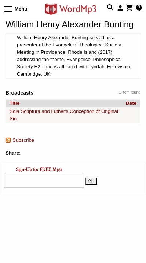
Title (14, 103)
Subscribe (23, 140)
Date (131, 103)
